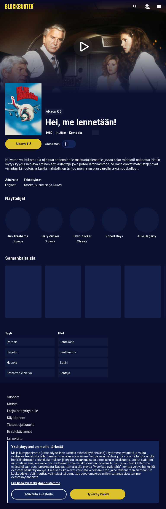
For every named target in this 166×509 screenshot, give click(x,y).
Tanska (29, 185)
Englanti (10, 185)
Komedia (75, 132)
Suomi (39, 185)
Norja (48, 185)
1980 (48, 132)
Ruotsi (57, 185)
